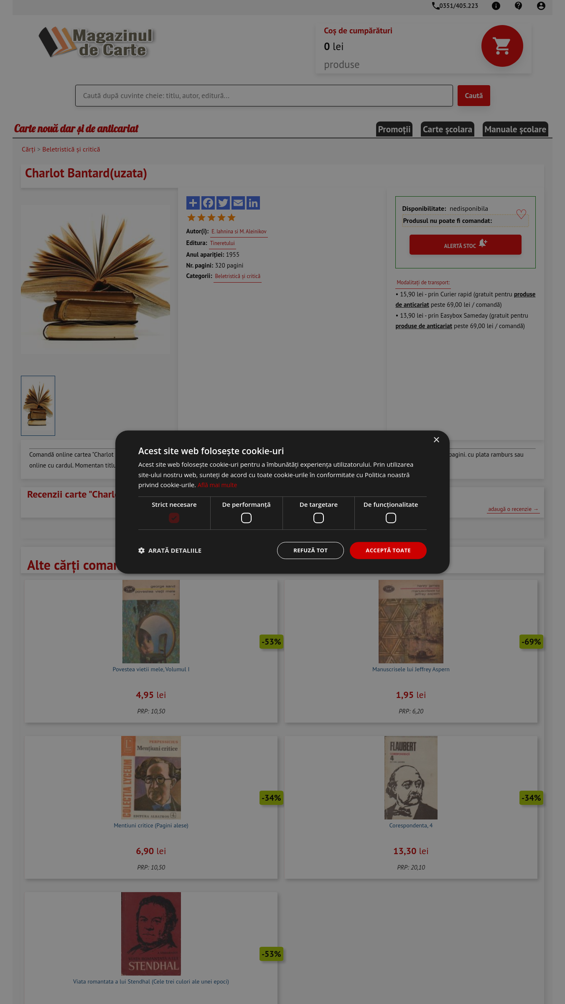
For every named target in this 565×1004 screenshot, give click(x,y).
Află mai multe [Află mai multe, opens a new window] (219, 484)
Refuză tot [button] (306, 550)
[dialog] (282, 502)
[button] (169, 550)
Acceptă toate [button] (386, 550)
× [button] (436, 439)
